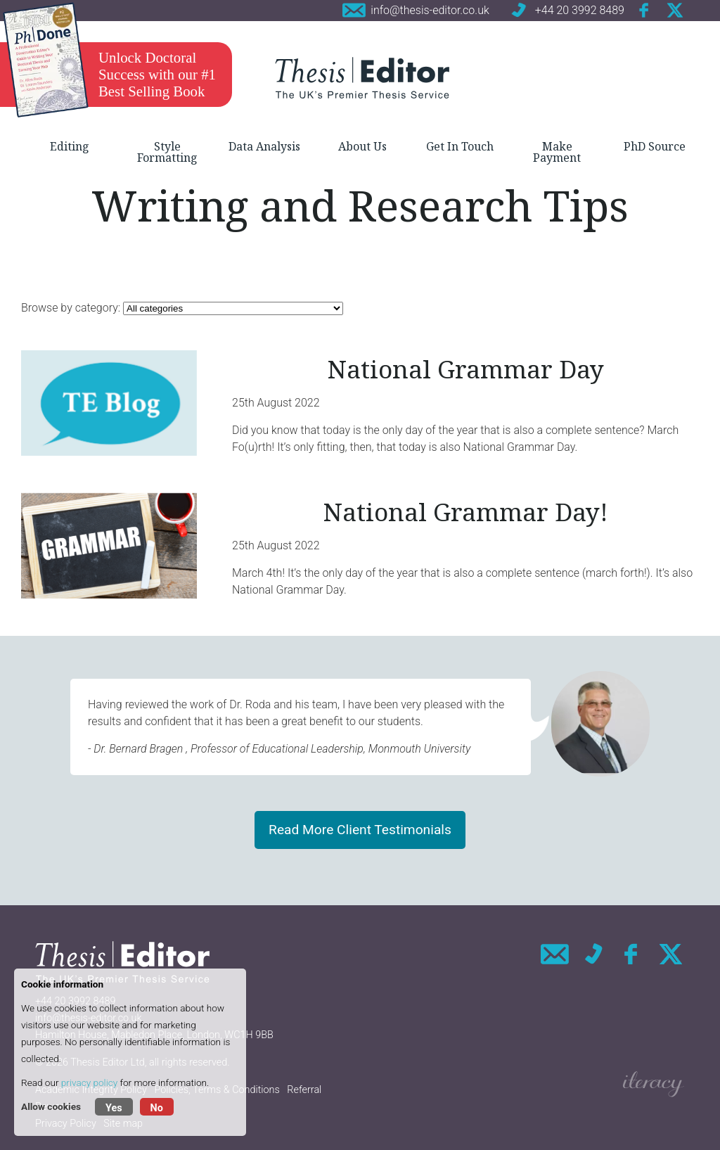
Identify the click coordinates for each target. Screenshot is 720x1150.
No (156, 1108)
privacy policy (89, 1082)
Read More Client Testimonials (360, 830)
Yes (113, 1108)
